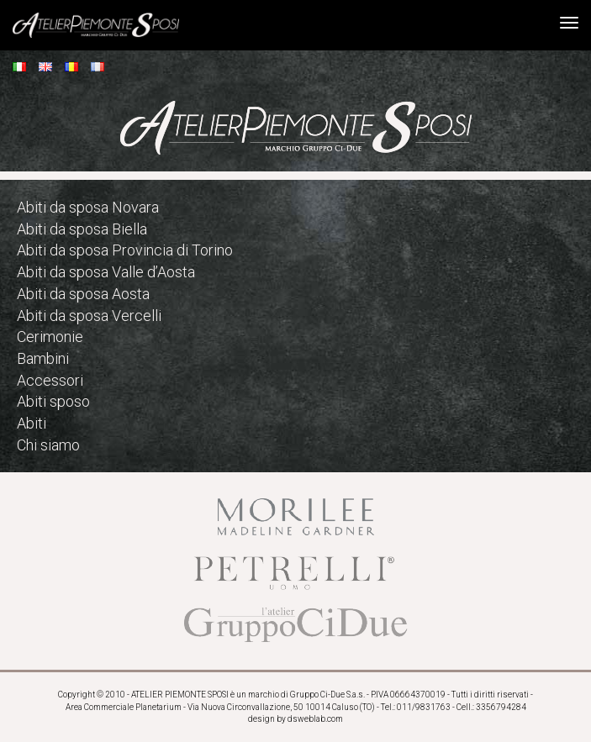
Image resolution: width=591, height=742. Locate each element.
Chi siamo (48, 445)
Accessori (50, 380)
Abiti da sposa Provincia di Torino (125, 250)
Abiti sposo (53, 401)
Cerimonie (50, 336)
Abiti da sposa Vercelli (89, 315)
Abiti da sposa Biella (82, 229)
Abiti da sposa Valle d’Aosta (106, 272)
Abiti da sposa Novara (88, 207)
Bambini (43, 358)
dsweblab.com (315, 719)
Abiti (31, 423)
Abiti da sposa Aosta (83, 294)
